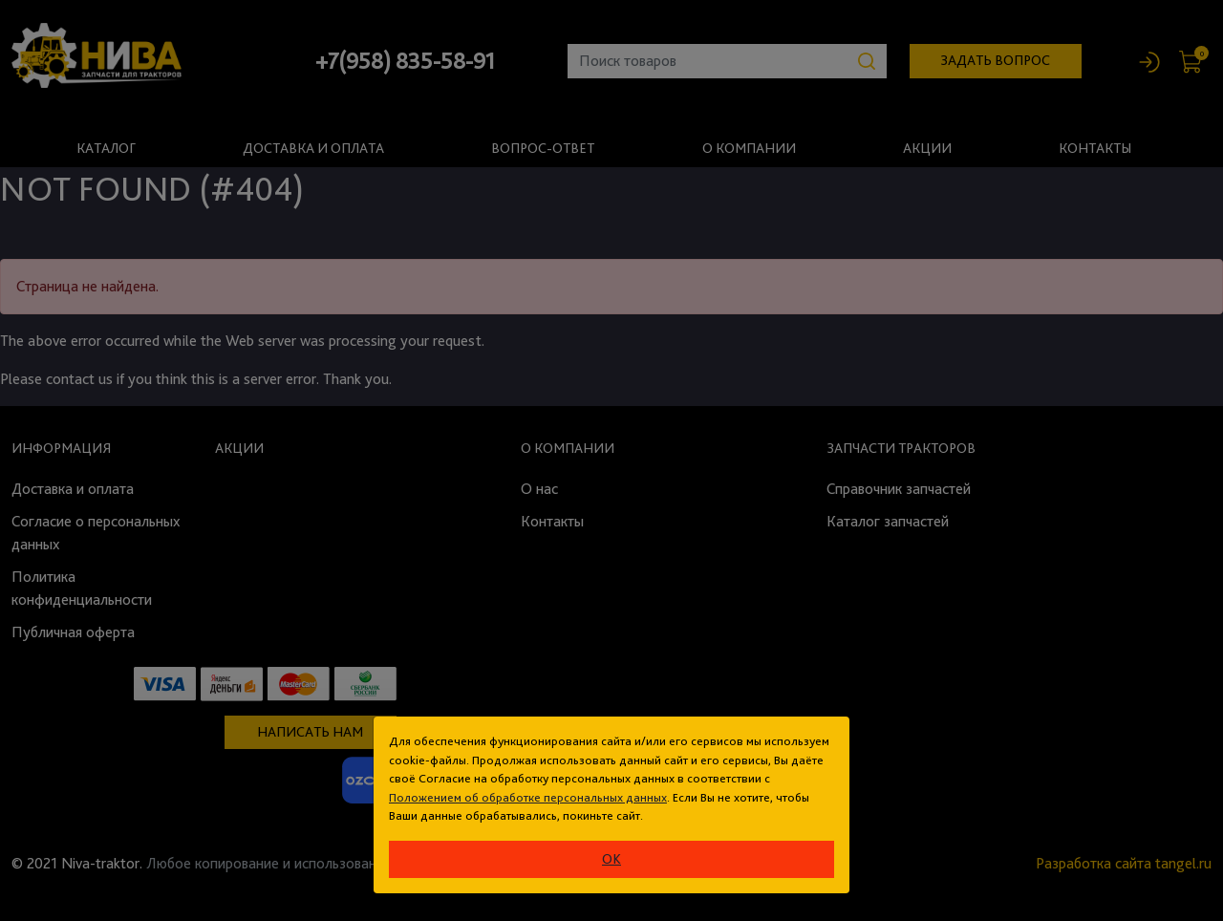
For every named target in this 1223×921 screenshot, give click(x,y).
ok (611, 858)
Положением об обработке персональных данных (528, 797)
